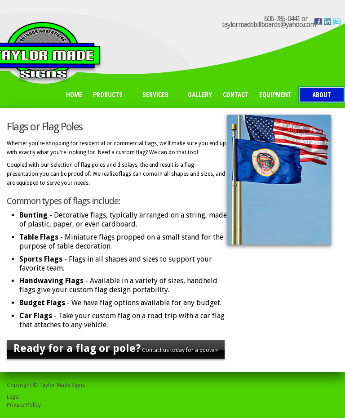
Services (158, 95)
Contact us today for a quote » (115, 348)
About (321, 94)
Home (74, 94)
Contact (235, 94)
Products (110, 95)
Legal (13, 397)
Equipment (275, 94)
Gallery (200, 94)
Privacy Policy (24, 405)
